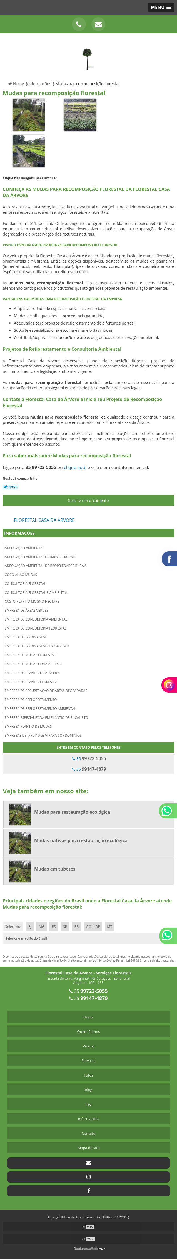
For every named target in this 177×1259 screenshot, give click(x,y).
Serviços (89, 1060)
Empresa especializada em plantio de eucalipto (46, 717)
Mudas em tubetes (54, 869)
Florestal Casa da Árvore (44, 520)
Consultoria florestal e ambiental (36, 592)
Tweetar (10, 486)
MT (109, 926)
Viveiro (88, 1046)
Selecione (13, 926)
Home (88, 1017)
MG (41, 926)
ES (54, 926)
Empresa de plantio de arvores (32, 673)
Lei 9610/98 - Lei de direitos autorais (149, 960)
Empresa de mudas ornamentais (33, 664)
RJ (30, 926)
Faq (89, 1104)
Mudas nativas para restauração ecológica (81, 840)
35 (89, 758)
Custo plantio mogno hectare (32, 601)
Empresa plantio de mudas (28, 726)
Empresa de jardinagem (25, 637)
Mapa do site (88, 1147)
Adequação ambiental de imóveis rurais (40, 556)
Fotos (88, 1075)
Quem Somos (88, 1031)
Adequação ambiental (24, 548)
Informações (19, 533)
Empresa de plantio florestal (31, 681)
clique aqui (75, 467)
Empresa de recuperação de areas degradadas (46, 690)
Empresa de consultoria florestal (35, 628)
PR (76, 926)
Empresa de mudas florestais (31, 655)
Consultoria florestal (25, 583)
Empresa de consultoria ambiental (36, 619)
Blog (88, 1089)
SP (65, 926)
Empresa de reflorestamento (31, 699)
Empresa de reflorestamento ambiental (40, 708)
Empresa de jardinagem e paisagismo (37, 646)
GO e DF (93, 926)
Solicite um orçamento (88, 500)
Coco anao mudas (21, 574)
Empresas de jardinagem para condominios (43, 735)
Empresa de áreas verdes (26, 610)
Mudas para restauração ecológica (72, 812)
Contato (88, 1133)
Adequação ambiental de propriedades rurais (46, 565)
